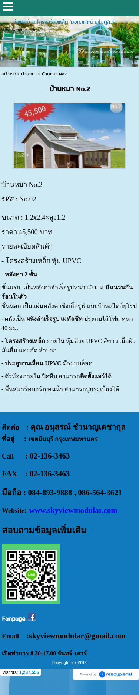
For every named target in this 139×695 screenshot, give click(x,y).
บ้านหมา (29, 74)
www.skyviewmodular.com (73, 510)
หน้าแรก (8, 74)
